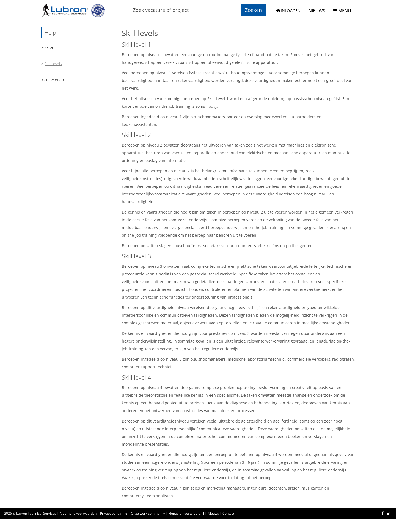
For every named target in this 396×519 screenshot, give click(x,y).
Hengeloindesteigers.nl (186, 513)
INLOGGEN (288, 10)
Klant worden (52, 79)
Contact (228, 513)
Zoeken (47, 47)
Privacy (113, 513)
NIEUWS (317, 11)
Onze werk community (148, 513)
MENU (342, 11)
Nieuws (213, 513)
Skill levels (53, 63)
